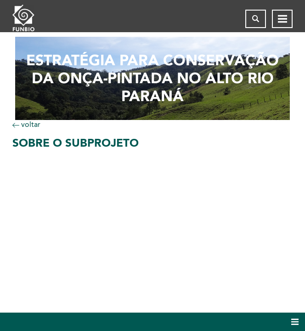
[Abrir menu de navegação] (282, 19)
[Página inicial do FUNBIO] (30, 19)
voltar (26, 124)
